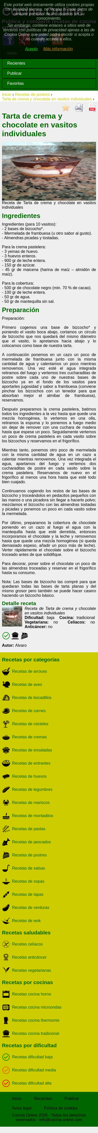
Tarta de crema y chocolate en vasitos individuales (47, 99)
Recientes (16, 63)
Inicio (6, 94)
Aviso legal (21, 1108)
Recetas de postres (32, 94)
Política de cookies (61, 1108)
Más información (58, 49)
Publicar (14, 73)
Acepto (31, 49)
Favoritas (15, 83)
